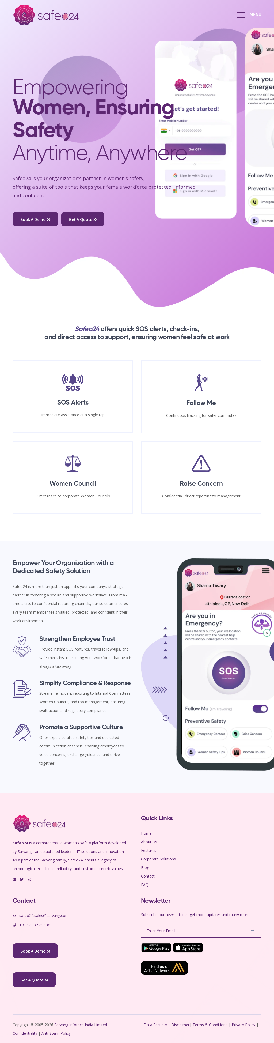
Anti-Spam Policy (56, 1033)
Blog (145, 867)
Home (146, 833)
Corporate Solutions (158, 858)
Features (148, 850)
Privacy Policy (243, 1024)
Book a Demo (35, 219)
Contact (148, 876)
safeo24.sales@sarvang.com (44, 915)
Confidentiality (25, 1033)
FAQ (145, 884)
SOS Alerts (73, 402)
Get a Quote (83, 219)
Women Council (73, 484)
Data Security (156, 1024)
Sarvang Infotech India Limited (81, 1024)
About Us (149, 841)
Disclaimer (180, 1024)
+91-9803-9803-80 (35, 924)
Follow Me (201, 403)
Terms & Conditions (210, 1024)
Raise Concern (201, 484)
